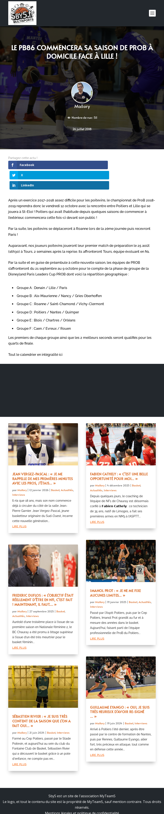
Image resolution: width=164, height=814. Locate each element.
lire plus (19, 505)
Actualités (67, 470)
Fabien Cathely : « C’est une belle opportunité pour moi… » (119, 456)
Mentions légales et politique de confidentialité (82, 792)
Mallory (82, 106)
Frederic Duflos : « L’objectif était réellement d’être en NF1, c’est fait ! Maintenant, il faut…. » (43, 579)
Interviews (18, 474)
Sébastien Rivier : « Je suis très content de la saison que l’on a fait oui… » (41, 701)
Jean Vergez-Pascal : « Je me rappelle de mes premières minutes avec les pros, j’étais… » (42, 458)
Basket (55, 470)
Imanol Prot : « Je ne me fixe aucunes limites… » (115, 572)
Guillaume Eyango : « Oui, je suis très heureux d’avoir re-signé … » (120, 691)
